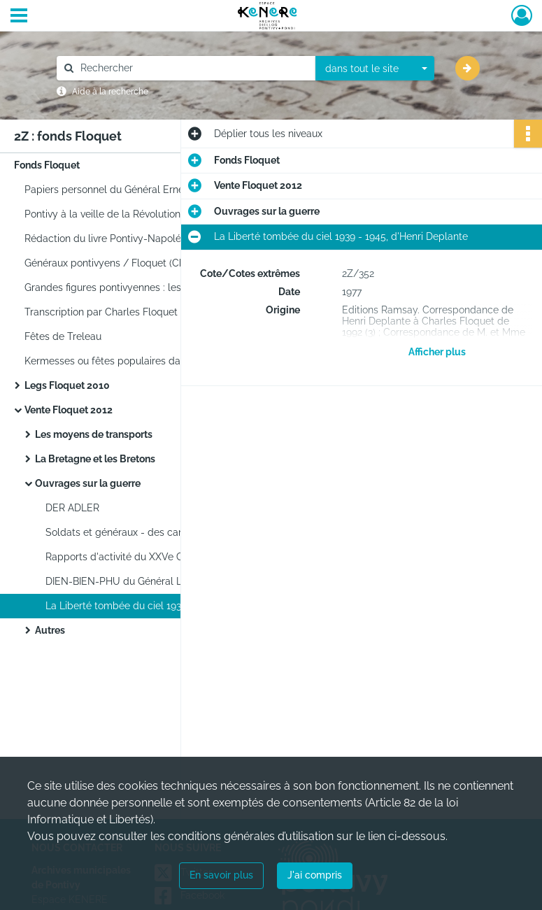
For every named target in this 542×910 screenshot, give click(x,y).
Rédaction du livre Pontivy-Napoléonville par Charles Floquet (164, 238)
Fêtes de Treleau (62, 336)
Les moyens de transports (93, 434)
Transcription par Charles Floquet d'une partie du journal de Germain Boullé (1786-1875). (164, 312)
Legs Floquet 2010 (67, 385)
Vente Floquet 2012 (68, 409)
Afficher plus (437, 351)
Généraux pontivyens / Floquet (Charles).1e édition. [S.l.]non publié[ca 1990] (164, 263)
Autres (50, 630)
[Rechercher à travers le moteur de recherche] (193, 68)
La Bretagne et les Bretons (95, 458)
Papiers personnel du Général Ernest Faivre (123, 189)
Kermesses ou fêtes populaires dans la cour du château (152, 361)
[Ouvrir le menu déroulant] (18, 16)
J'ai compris (314, 875)
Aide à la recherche (110, 92)
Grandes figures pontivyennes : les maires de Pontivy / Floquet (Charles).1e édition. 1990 (164, 287)
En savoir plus (221, 875)
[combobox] (374, 68)
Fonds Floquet (47, 165)
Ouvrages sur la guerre (88, 483)
